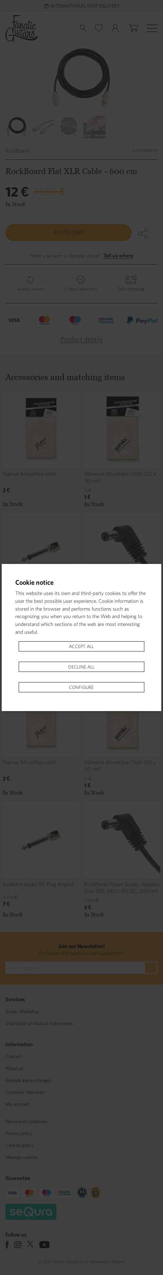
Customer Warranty (25, 1092)
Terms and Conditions (26, 1121)
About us (14, 1068)
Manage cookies (21, 1157)
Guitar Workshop (22, 1011)
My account (17, 1104)
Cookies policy (19, 1145)
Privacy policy (19, 1133)
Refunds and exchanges (28, 1080)
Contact (13, 1056)
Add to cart (68, 232)
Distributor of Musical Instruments (39, 1023)
